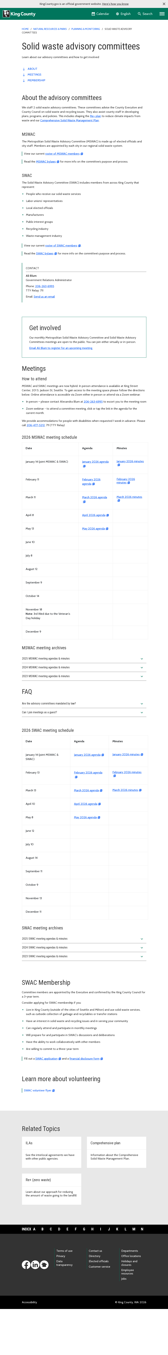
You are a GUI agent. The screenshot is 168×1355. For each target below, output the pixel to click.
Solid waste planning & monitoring (45, 312)
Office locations (131, 1302)
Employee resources (127, 1317)
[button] (164, 4)
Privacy (60, 1302)
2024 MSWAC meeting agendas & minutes (83, 713)
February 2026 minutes (126, 526)
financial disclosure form (84, 1104)
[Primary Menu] (162, 14)
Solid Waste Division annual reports (46, 347)
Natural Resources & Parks (50, 29)
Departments (129, 1297)
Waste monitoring (35, 352)
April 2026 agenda (93, 561)
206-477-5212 (36, 471)
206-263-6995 (44, 286)
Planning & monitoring (85, 29)
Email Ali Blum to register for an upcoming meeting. (61, 394)
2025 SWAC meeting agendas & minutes (83, 985)
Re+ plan (95, 116)
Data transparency (64, 1309)
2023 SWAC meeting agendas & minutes (83, 1002)
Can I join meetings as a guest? (83, 758)
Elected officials (99, 1307)
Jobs (123, 1324)
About (32, 68)
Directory (94, 1302)
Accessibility (29, 1348)
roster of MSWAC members (62, 153)
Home (25, 29)
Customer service (99, 1312)
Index (26, 1275)
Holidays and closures (129, 1309)
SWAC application (46, 1104)
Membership (36, 80)
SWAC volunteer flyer (37, 1136)
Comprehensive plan (37, 324)
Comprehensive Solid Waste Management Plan (69, 120)
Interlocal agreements (37, 329)
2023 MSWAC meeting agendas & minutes (83, 722)
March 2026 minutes (125, 836)
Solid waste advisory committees (46, 335)
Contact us (95, 1297)
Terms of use (64, 1297)
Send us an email (44, 296)
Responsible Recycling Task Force (45, 341)
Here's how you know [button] (115, 4)
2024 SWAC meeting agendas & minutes (83, 994)
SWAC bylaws (44, 253)
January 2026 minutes (126, 800)
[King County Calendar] (100, 14)
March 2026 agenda (86, 836)
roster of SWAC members (61, 245)
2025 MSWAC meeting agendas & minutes (83, 705)
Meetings (34, 74)
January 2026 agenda (87, 800)
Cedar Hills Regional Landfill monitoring (48, 318)
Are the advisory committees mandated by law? (83, 750)
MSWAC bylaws (46, 161)
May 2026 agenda (93, 574)
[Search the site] (145, 14)
